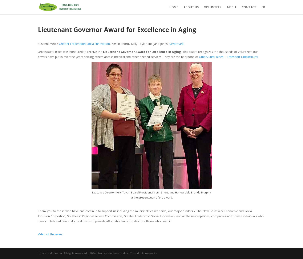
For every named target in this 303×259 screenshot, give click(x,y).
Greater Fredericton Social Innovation (84, 44)
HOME (173, 7)
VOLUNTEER (213, 7)
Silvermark (176, 44)
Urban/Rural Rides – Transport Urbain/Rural (228, 57)
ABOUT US (191, 7)
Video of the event (50, 234)
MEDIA (231, 7)
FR (263, 7)
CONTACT (249, 7)
